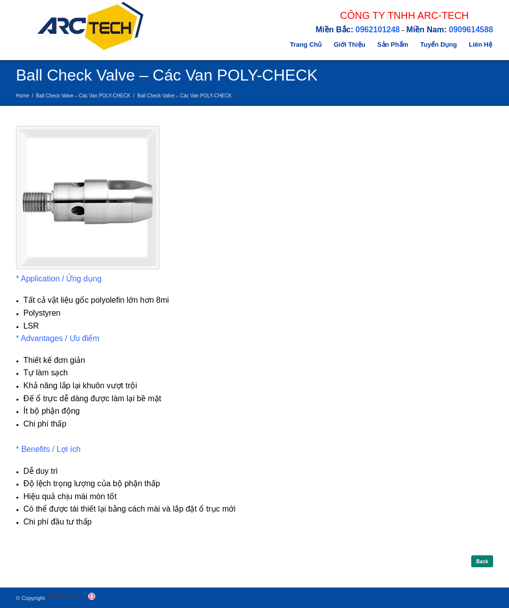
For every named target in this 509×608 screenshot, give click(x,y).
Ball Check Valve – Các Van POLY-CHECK (83, 95)
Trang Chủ (306, 44)
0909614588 (471, 29)
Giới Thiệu (349, 44)
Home (22, 95)
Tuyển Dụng (438, 44)
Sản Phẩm (392, 44)
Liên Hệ (480, 44)
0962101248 (377, 29)
